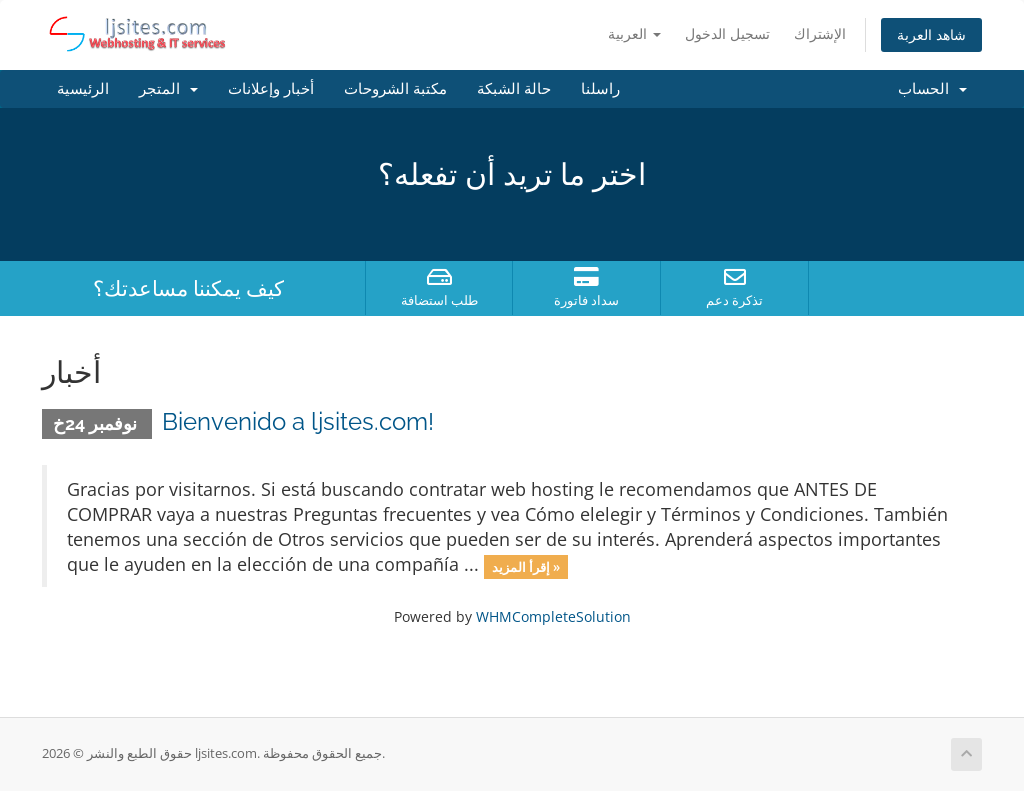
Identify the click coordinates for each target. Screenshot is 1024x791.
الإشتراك (820, 33)
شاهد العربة (931, 34)
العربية (634, 33)
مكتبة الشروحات (395, 89)
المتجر (168, 89)
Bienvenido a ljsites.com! (298, 421)
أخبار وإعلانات (271, 89)
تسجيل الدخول (727, 33)
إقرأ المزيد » (526, 566)
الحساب (932, 89)
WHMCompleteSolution (553, 616)
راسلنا (600, 89)
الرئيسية (83, 89)
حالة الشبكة (514, 89)
